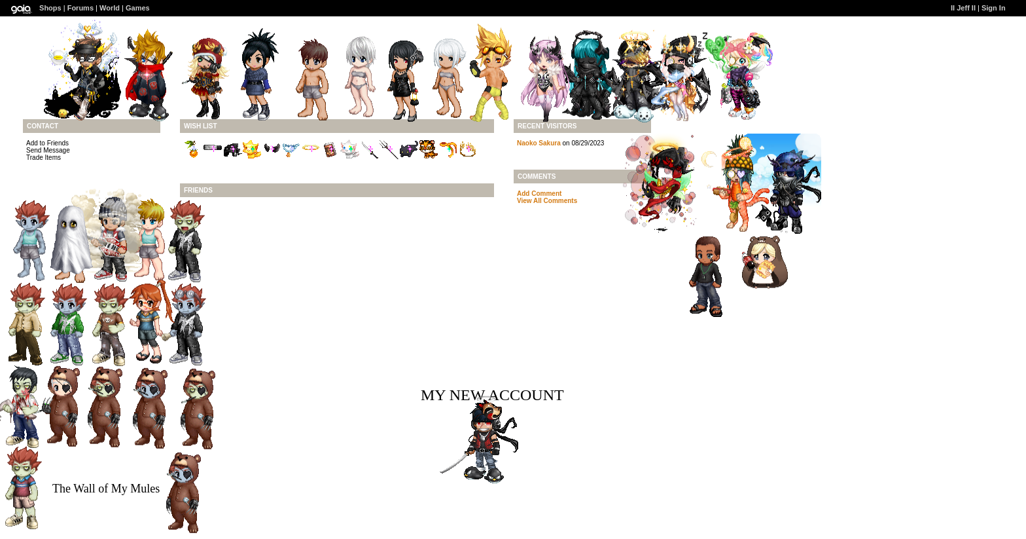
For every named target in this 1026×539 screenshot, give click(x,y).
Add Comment (539, 193)
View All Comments (547, 200)
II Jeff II (963, 8)
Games (138, 8)
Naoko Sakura (539, 143)
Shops (50, 8)
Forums (80, 8)
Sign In (994, 8)
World (109, 8)
